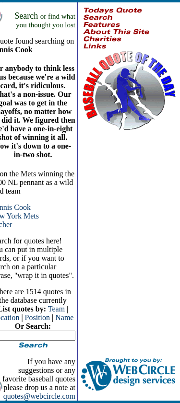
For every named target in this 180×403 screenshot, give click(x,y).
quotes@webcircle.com (39, 396)
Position (37, 317)
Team (56, 309)
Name (64, 317)
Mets (31, 216)
